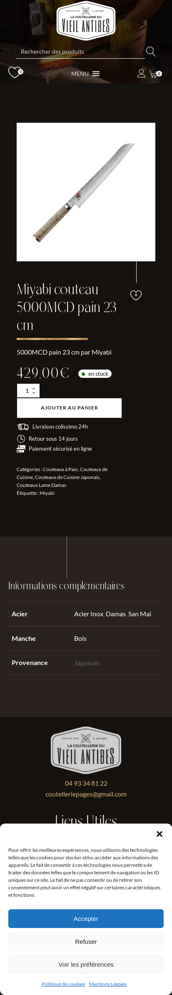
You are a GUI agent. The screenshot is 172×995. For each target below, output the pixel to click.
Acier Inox (88, 614)
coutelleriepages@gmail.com (86, 794)
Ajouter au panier (69, 407)
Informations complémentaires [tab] (66, 586)
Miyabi (47, 493)
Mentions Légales (108, 984)
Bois (80, 638)
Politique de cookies (63, 984)
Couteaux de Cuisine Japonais (67, 477)
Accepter (86, 918)
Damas (116, 614)
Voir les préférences (86, 964)
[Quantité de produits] (28, 390)
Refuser (86, 941)
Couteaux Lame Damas (41, 485)
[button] (159, 834)
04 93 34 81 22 (86, 783)
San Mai (139, 614)
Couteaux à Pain (60, 469)
